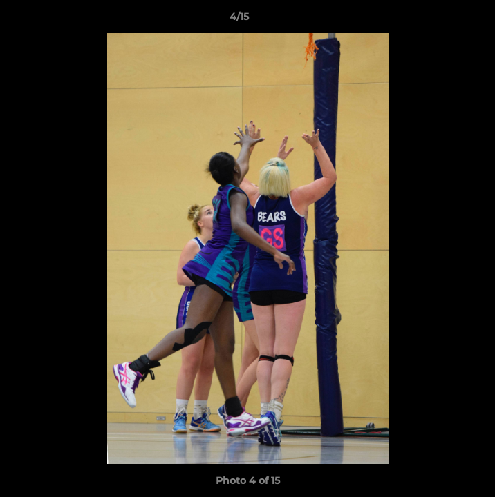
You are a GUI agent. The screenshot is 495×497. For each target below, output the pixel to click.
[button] (445, 20)
